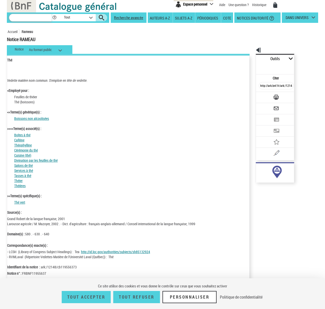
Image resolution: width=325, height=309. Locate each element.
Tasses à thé (22, 175)
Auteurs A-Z (160, 17)
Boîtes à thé (22, 135)
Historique (259, 4)
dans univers (297, 19)
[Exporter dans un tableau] (265, 106)
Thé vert (19, 202)
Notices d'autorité (252, 17)
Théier (18, 180)
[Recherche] (30, 17)
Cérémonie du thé (26, 150)
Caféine (19, 140)
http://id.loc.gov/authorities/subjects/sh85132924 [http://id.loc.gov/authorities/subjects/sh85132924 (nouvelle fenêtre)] (115, 251)
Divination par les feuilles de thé (36, 160)
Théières (20, 185)
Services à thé (23, 170)
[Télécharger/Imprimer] (263, 86)
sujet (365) (258, 169)
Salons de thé (23, 165)
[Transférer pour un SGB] (264, 116)
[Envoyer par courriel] (262, 96)
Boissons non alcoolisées (31, 118)
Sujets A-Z (183, 17)
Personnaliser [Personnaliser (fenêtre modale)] (189, 297)
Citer (254, 66)
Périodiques (207, 17)
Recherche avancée (128, 17)
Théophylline (23, 145)
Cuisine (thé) (22, 155)
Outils (250, 58)
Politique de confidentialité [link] (241, 297)
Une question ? (239, 4)
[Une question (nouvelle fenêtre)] (272, 136)
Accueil (13, 31)
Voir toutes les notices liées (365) (271, 179)
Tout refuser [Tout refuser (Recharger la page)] (136, 297)
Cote (227, 17)
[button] (54, 17)
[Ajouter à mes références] (265, 126)
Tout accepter (86, 297)
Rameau (27, 31)
